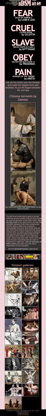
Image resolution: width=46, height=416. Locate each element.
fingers (33, 207)
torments (26, 209)
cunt (37, 207)
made (23, 207)
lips (40, 207)
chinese (19, 209)
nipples (28, 207)
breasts (18, 207)
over (14, 207)
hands (11, 207)
